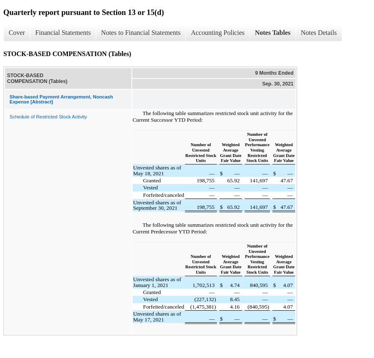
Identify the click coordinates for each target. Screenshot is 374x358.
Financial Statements (63, 32)
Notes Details (319, 32)
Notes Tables (273, 32)
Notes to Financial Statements (141, 32)
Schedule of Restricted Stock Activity (48, 116)
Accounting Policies (217, 32)
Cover (17, 32)
